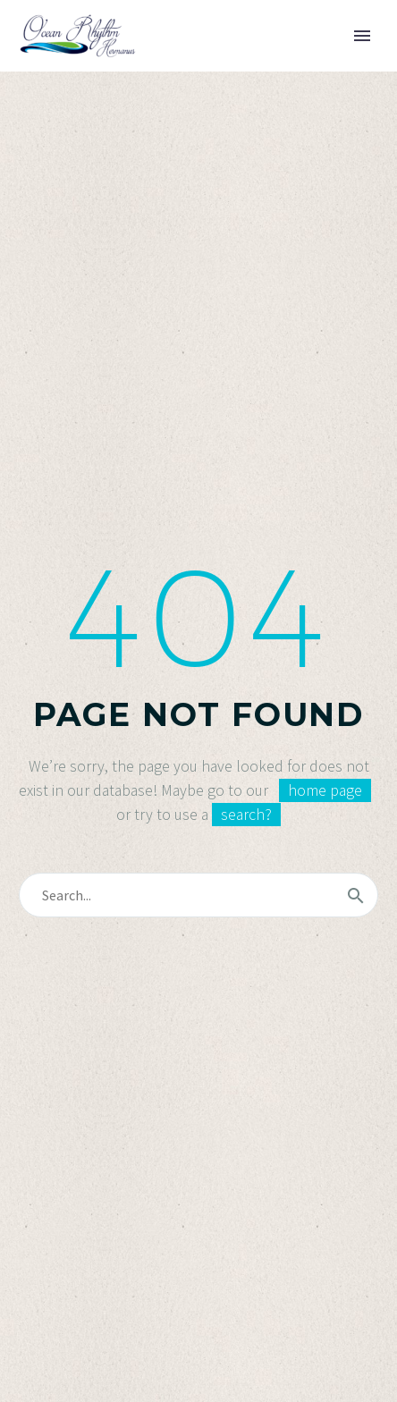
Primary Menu (362, 35)
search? (246, 814)
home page (325, 790)
